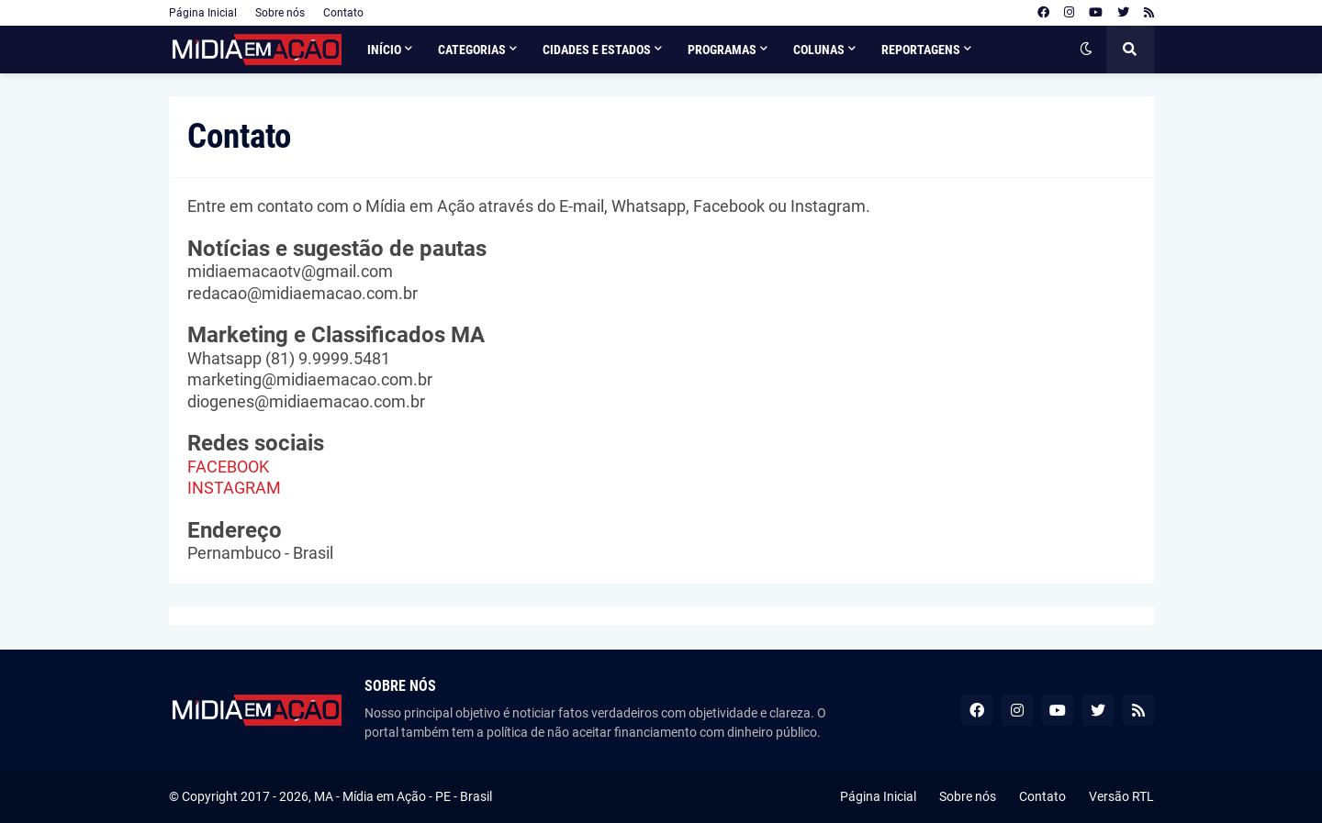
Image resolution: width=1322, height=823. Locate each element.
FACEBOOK (228, 466)
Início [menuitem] (384, 49)
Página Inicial (203, 12)
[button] (1086, 49)
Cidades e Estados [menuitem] (597, 49)
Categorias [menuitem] (472, 49)
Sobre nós (280, 12)
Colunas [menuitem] (819, 49)
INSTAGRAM (234, 487)
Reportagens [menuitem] (920, 49)
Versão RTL (1121, 796)
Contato (343, 12)
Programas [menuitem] (722, 49)
